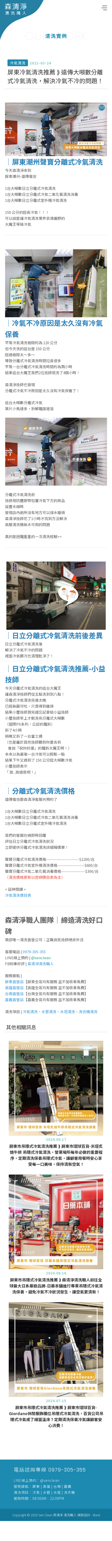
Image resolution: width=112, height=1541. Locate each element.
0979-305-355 (67, 1469)
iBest (96, 1515)
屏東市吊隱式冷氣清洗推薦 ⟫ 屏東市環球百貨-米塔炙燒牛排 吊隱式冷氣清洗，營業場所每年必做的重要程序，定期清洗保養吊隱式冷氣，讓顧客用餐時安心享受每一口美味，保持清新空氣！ (56, 1175)
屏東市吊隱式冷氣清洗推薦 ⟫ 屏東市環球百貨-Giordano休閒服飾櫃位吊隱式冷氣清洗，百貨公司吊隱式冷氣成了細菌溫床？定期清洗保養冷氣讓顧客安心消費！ (56, 1436)
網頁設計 (83, 1515)
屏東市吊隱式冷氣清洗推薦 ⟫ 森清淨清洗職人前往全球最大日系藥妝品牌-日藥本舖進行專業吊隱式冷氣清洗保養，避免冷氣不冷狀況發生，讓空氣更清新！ (56, 1305)
